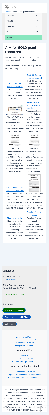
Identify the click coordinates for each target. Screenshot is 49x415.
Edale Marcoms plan (15, 218)
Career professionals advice (24, 346)
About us (24, 356)
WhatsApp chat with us (14, 310)
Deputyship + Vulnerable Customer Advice (24, 375)
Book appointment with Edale (16, 317)
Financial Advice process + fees (24, 362)
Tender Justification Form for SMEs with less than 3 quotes (34, 105)
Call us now (9, 324)
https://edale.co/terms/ (24, 413)
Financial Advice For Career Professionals (24, 377)
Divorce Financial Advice (24, 343)
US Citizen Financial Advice (24, 372)
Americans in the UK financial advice (24, 340)
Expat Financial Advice (24, 337)
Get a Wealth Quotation (24, 359)
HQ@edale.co (12, 279)
